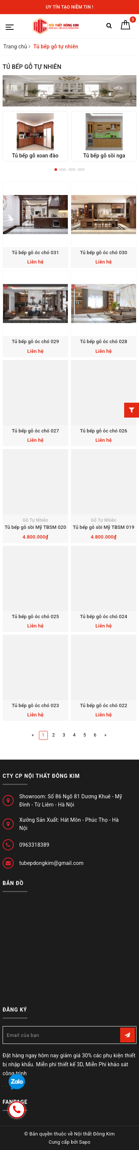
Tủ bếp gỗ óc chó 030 (103, 252)
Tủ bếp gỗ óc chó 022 (103, 705)
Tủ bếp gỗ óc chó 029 (35, 341)
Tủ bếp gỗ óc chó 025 (35, 616)
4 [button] (81, 169)
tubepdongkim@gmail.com (51, 863)
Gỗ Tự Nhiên (35, 520)
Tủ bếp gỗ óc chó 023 (35, 705)
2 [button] (62, 169)
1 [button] (55, 169)
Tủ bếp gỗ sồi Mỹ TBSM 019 (104, 527)
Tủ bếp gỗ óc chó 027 (35, 431)
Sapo (84, 1142)
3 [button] (72, 169)
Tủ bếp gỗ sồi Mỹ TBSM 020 (35, 527)
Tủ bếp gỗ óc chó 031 (35, 252)
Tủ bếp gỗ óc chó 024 (103, 616)
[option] (35, 136)
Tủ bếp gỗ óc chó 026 (103, 431)
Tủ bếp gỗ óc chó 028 (103, 341)
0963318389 (34, 845)
